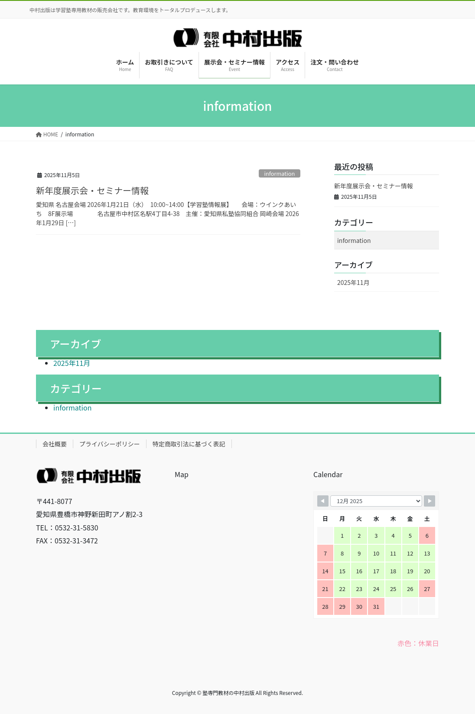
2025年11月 (353, 282)
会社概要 (54, 443)
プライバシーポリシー (109, 443)
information (279, 173)
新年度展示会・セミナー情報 (92, 190)
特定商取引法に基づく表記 (189, 443)
